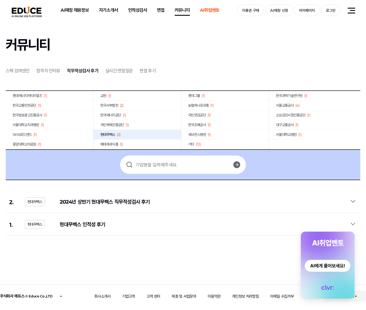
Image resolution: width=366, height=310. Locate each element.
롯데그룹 (196, 95)
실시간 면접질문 (119, 70)
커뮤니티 (182, 10)
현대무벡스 (110, 134)
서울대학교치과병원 (28, 124)
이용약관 (214, 296)
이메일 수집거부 (282, 296)
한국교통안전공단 (27, 105)
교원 (105, 95)
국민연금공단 (199, 115)
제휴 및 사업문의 (184, 296)
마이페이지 (307, 10)
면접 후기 (148, 70)
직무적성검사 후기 (82, 70)
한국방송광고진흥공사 (30, 115)
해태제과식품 (111, 144)
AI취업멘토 (210, 10)
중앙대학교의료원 (27, 144)
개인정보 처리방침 (245, 296)
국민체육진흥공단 (114, 124)
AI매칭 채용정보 (75, 10)
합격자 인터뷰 (48, 70)
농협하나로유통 (201, 105)
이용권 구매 (250, 10)
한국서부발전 (112, 105)
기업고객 (128, 296)
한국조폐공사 (199, 124)
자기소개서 (108, 10)
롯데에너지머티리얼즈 (30, 95)
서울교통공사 (288, 105)
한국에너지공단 (113, 115)
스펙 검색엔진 (17, 70)
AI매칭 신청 (279, 10)
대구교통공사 (287, 124)
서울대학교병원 (288, 134)
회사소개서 (102, 296)
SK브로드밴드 (25, 134)
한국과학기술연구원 (291, 95)
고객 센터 (153, 296)
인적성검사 (137, 10)
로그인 (330, 10)
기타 (194, 144)
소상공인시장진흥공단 (293, 115)
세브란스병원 (199, 134)
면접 (161, 10)
